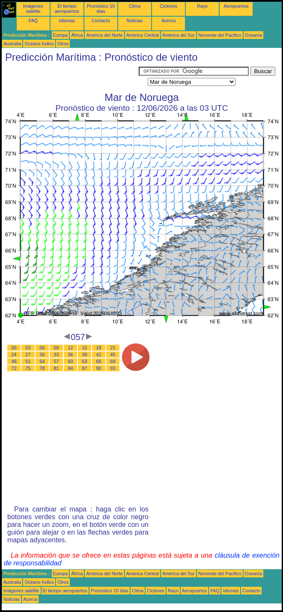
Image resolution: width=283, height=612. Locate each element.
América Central (142, 35)
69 (113, 361)
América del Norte (104, 35)
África (77, 35)
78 (42, 368)
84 (70, 368)
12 (70, 347)
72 (14, 368)
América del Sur (178, 35)
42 (98, 354)
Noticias (135, 20)
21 (113, 347)
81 (56, 368)
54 (42, 361)
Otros (63, 43)
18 (98, 347)
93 (113, 368)
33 (56, 354)
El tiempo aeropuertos (67, 8)
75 (28, 368)
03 (28, 347)
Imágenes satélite (33, 8)
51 (28, 361)
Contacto (101, 20)
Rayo (202, 6)
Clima (134, 6)
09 (56, 347)
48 (14, 361)
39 (84, 354)
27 (28, 354)
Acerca (168, 20)
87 (84, 368)
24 (14, 354)
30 (42, 354)
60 (70, 361)
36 (70, 354)
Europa (60, 35)
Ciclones (168, 6)
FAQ (33, 20)
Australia (12, 43)
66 (98, 361)
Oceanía (253, 35)
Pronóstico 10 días (101, 8)
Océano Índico (39, 43)
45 (113, 354)
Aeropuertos (235, 6)
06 (42, 347)
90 (98, 368)
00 (14, 347)
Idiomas (67, 20)
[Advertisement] (70, 77)
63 (84, 361)
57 (56, 361)
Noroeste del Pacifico (219, 35)
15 (84, 347)
